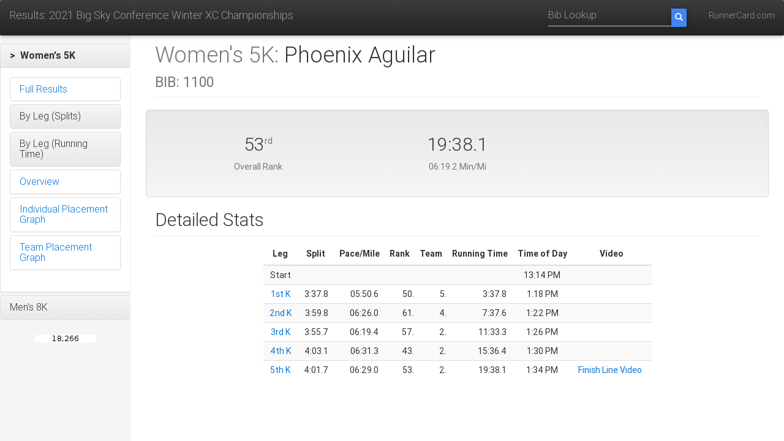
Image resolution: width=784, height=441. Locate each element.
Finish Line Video (610, 369)
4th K (280, 350)
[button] (65, 55)
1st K (280, 294)
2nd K (281, 312)
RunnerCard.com (742, 15)
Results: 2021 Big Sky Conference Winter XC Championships (151, 15)
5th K (280, 369)
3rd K (280, 331)
